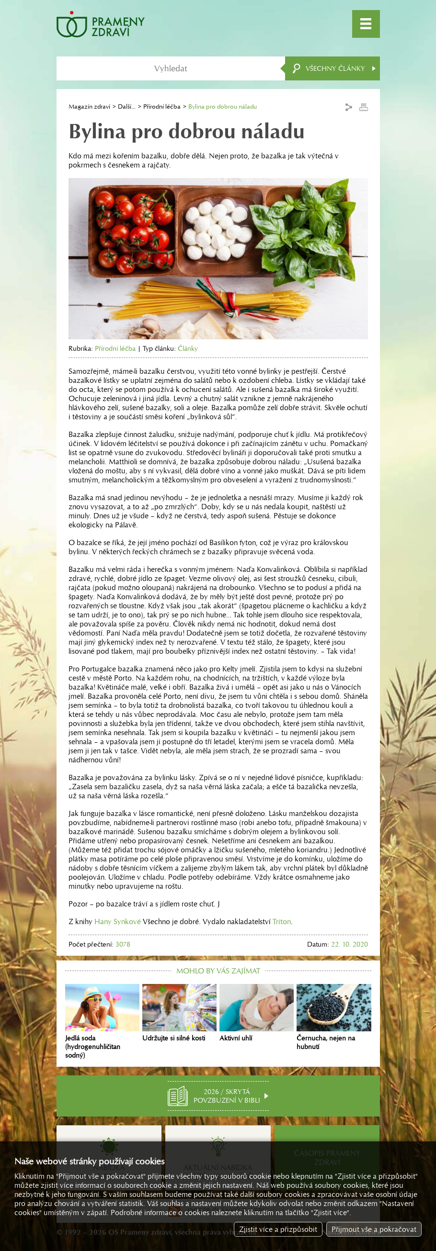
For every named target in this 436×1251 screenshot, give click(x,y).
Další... (127, 106)
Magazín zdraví (89, 106)
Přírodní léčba (162, 106)
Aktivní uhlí (256, 1013)
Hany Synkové (117, 921)
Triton (282, 921)
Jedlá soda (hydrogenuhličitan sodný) (102, 1022)
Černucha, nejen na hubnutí (334, 1017)
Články (188, 348)
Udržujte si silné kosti (179, 1013)
